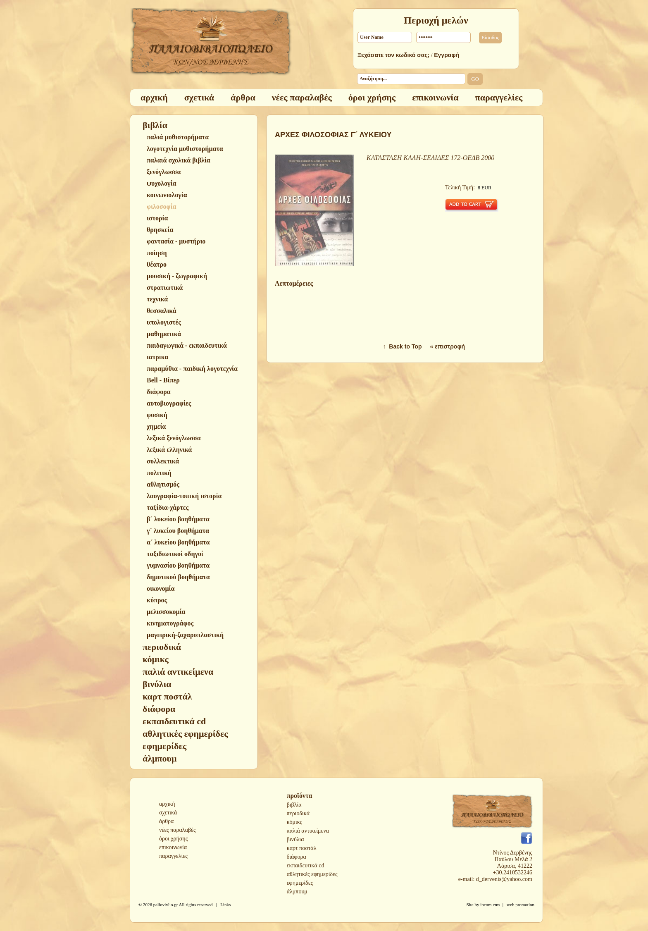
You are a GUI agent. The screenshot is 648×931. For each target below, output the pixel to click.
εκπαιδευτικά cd (305, 865)
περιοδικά (298, 813)
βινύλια (295, 839)
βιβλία (294, 805)
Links (225, 904)
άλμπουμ (297, 891)
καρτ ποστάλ (302, 848)
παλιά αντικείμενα (308, 831)
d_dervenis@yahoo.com (504, 879)
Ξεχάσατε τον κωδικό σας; (393, 55)
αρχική (167, 804)
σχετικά (168, 812)
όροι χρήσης (173, 839)
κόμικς (294, 822)
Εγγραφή (446, 55)
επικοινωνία (173, 847)
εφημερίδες (300, 883)
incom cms (490, 904)
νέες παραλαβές (177, 830)
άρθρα (166, 821)
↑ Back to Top (402, 346)
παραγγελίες (173, 856)
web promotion (520, 904)
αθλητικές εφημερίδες (312, 874)
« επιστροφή (447, 346)
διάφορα (296, 857)
